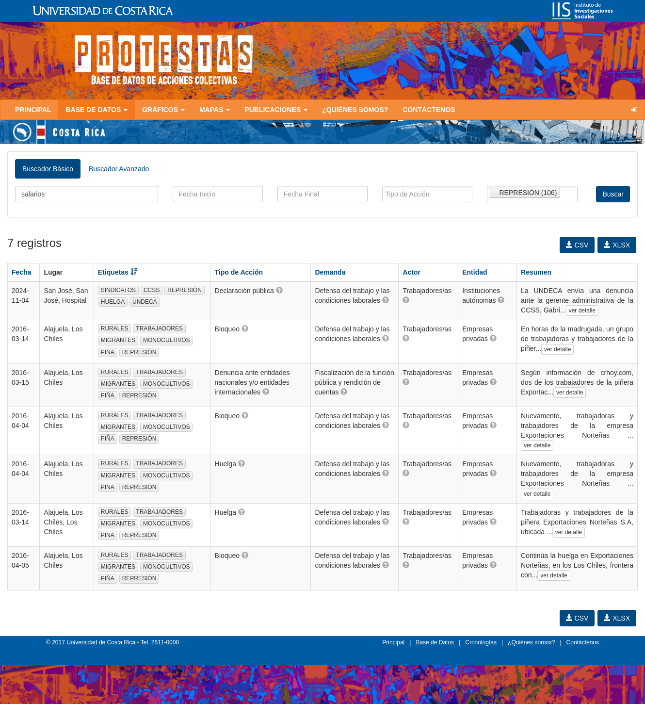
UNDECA (144, 301)
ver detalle (582, 310)
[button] (279, 290)
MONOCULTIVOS (166, 340)
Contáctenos (429, 110)
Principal (33, 110)
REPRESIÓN (184, 290)
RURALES (115, 328)
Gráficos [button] (163, 110)
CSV (577, 245)
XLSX (617, 245)
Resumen (536, 272)
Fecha (21, 272)
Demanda (330, 272)
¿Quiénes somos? (355, 110)
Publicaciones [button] (275, 110)
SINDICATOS (118, 290)
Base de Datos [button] (96, 110)
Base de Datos (435, 642)
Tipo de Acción (239, 272)
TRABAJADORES (159, 328)
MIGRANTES (118, 340)
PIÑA (107, 352)
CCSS (152, 290)
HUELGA (113, 301)
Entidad (474, 272)
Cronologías (481, 642)
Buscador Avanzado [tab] (119, 169)
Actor (411, 272)
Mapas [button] (214, 110)
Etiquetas (117, 272)
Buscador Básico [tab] (47, 169)
